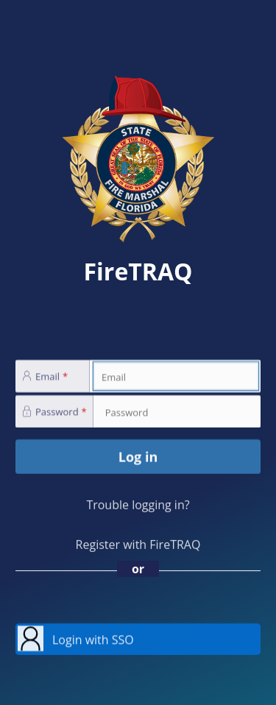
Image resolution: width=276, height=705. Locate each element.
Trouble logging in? (137, 505)
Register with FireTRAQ (138, 544)
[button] (138, 639)
